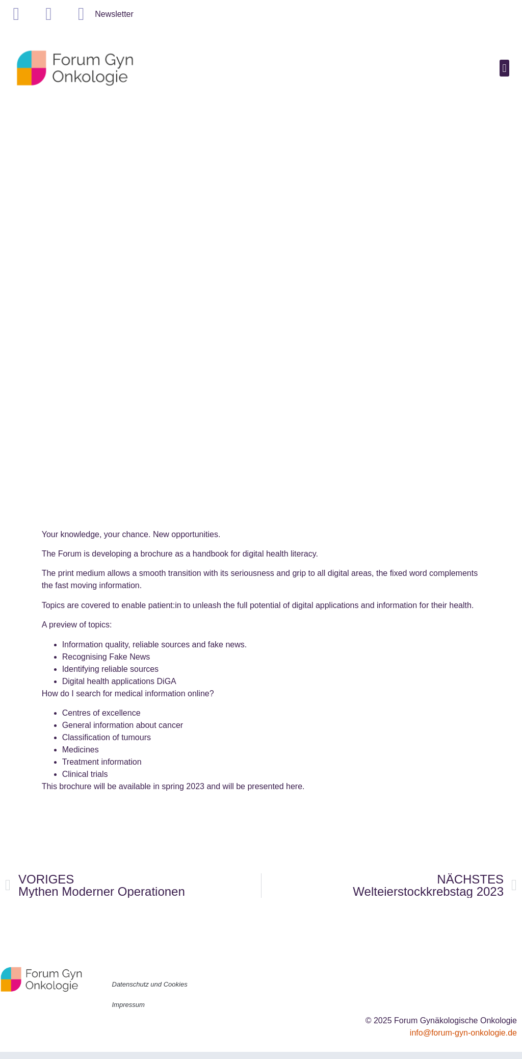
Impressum (128, 1004)
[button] (504, 68)
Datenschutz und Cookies (150, 984)
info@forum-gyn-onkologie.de (463, 1032)
